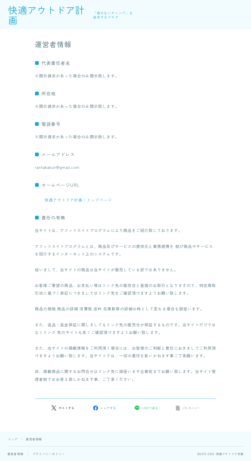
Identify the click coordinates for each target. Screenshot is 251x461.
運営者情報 (15, 454)
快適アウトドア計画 (55, 14)
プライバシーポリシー (49, 454)
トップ (13, 439)
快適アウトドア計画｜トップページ (78, 200)
